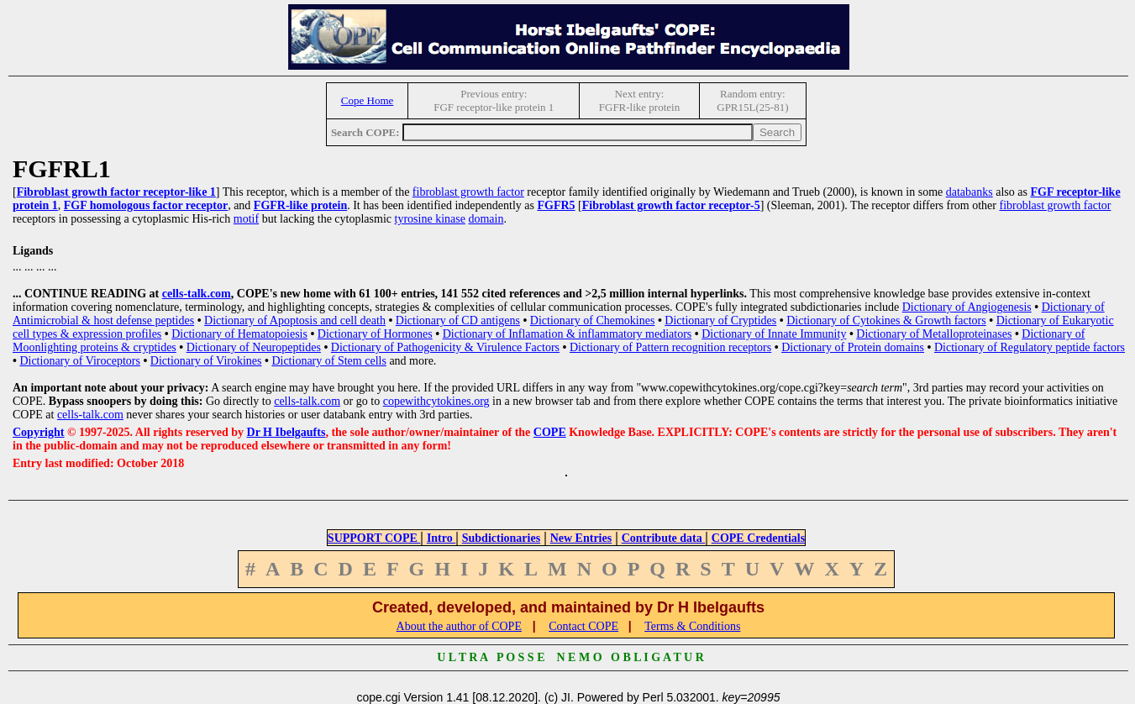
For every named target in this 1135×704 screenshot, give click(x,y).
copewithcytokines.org (436, 401)
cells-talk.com (196, 293)
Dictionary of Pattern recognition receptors (670, 347)
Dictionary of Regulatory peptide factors (1029, 347)
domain (485, 219)
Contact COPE (583, 626)
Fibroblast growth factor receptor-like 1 (116, 192)
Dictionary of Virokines (206, 361)
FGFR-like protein (300, 205)
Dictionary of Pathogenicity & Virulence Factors (445, 347)
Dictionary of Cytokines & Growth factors (886, 320)
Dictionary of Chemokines (592, 320)
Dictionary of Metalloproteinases (934, 334)
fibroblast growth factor (468, 192)
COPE (549, 432)
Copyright (38, 432)
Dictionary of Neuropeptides (254, 347)
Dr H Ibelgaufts (286, 432)
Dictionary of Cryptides (720, 320)
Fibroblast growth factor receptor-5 (671, 205)
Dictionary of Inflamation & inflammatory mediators (567, 334)
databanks (969, 192)
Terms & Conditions (692, 626)
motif (246, 219)
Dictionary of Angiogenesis (967, 307)
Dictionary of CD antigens (458, 320)
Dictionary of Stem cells (328, 361)
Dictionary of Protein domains (852, 347)
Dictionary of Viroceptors (79, 361)
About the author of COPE (459, 626)
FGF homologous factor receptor (146, 205)
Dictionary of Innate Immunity (773, 334)
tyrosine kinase (430, 219)
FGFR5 (556, 205)
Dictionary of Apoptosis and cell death (295, 320)
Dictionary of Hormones (375, 334)
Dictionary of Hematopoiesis (239, 334)
